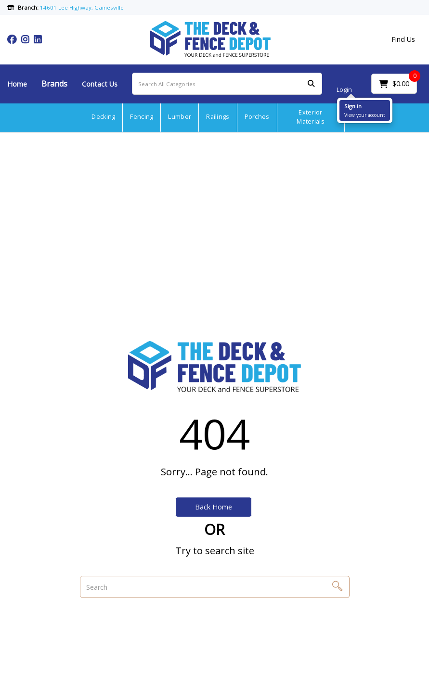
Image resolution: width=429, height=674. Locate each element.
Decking (103, 117)
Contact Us (99, 84)
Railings (217, 117)
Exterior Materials (311, 117)
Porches (257, 117)
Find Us (403, 39)
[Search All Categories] (227, 84)
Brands (54, 83)
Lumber (179, 117)
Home (17, 84)
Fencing (141, 117)
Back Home (213, 506)
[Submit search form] (311, 83)
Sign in (353, 106)
